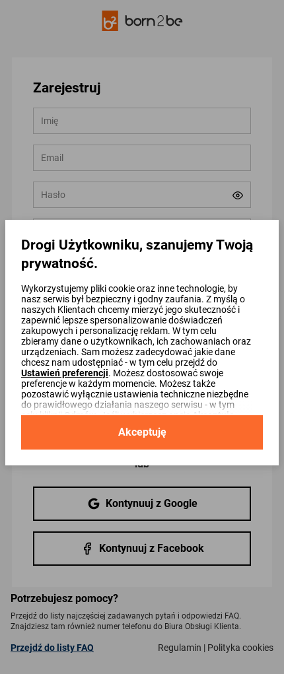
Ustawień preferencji (64, 373)
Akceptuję (142, 432)
